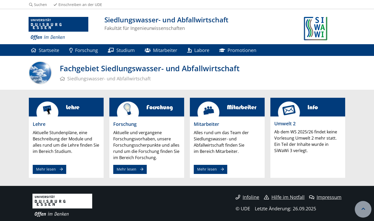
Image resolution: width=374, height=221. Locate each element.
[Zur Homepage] (58, 28)
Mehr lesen (46, 169)
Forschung (83, 50)
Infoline (247, 197)
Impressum (325, 197)
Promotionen (237, 50)
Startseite (45, 50)
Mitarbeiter (161, 50)
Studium (121, 50)
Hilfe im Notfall (284, 197)
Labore (198, 50)
